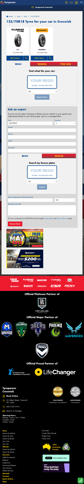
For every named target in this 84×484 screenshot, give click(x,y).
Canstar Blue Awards (49, 412)
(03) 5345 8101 (13, 385)
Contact (6, 454)
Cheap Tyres (46, 417)
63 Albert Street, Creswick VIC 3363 (16, 379)
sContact (42, 50)
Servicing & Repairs (9, 444)
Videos (5, 468)
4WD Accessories (9, 436)
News (5, 463)
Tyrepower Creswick (42, 7)
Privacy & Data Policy (14, 480)
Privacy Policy (48, 218)
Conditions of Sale (27, 480)
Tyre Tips (6, 422)
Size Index (45, 409)
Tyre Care (6, 420)
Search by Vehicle (9, 412)
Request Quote (15, 224)
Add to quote (14, 58)
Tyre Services (7, 446)
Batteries (5, 438)
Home (9, 16)
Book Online (8, 457)
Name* (10, 127)
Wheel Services (8, 449)
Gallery (6, 465)
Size (9, 120)
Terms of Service (62, 218)
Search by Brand (8, 417)
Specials (6, 452)
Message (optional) (14, 204)
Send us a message (14, 389)
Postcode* (11, 148)
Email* (10, 141)
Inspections (6, 441)
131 (17, 50)
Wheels (6, 425)
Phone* (10, 134)
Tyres (5, 409)
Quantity (57, 120)
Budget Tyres (46, 414)
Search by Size (8, 414)
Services (6, 433)
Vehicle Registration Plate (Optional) (20, 197)
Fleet (5, 460)
